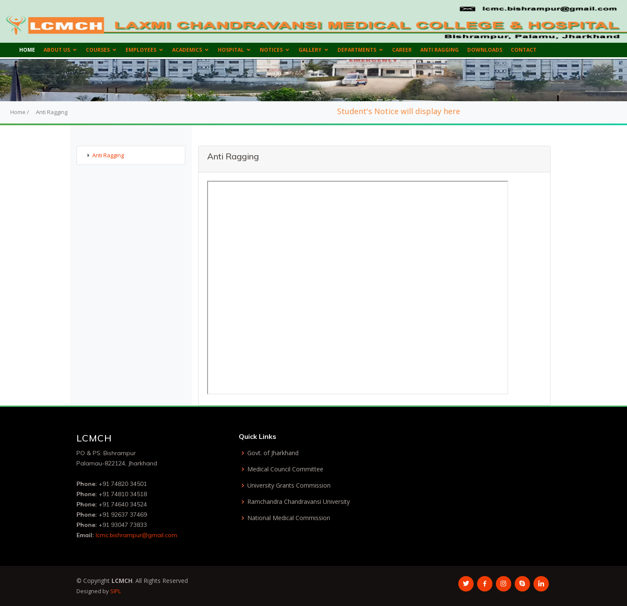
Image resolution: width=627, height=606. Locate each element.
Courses (98, 49)
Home (27, 49)
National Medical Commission (288, 518)
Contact (523, 49)
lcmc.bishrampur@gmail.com (136, 535)
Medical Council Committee (285, 469)
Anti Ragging (439, 49)
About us (57, 49)
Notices (271, 49)
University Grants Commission (289, 485)
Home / (19, 112)
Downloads (484, 49)
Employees (141, 49)
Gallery (310, 49)
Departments (356, 49)
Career (402, 49)
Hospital (231, 49)
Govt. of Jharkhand (273, 453)
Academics (187, 49)
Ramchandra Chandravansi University (298, 502)
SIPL (115, 591)
